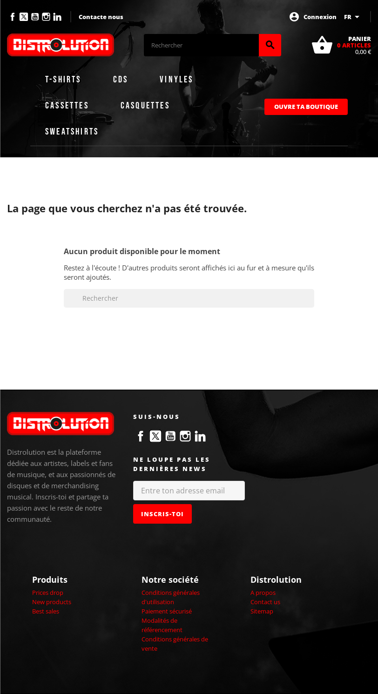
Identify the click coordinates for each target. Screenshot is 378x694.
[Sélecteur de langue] (353, 16)
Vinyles (176, 79)
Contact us (265, 602)
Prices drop (47, 592)
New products (51, 602)
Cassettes (67, 105)
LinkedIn (57, 16)
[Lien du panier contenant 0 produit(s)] (341, 45)
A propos (263, 592)
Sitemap (261, 611)
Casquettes (145, 105)
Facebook (12, 16)
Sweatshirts (72, 131)
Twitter (23, 16)
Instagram (46, 16)
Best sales (45, 611)
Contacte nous (101, 17)
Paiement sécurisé (167, 611)
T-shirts (63, 79)
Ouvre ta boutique (306, 106)
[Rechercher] (201, 45)
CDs (120, 79)
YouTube (34, 16)
